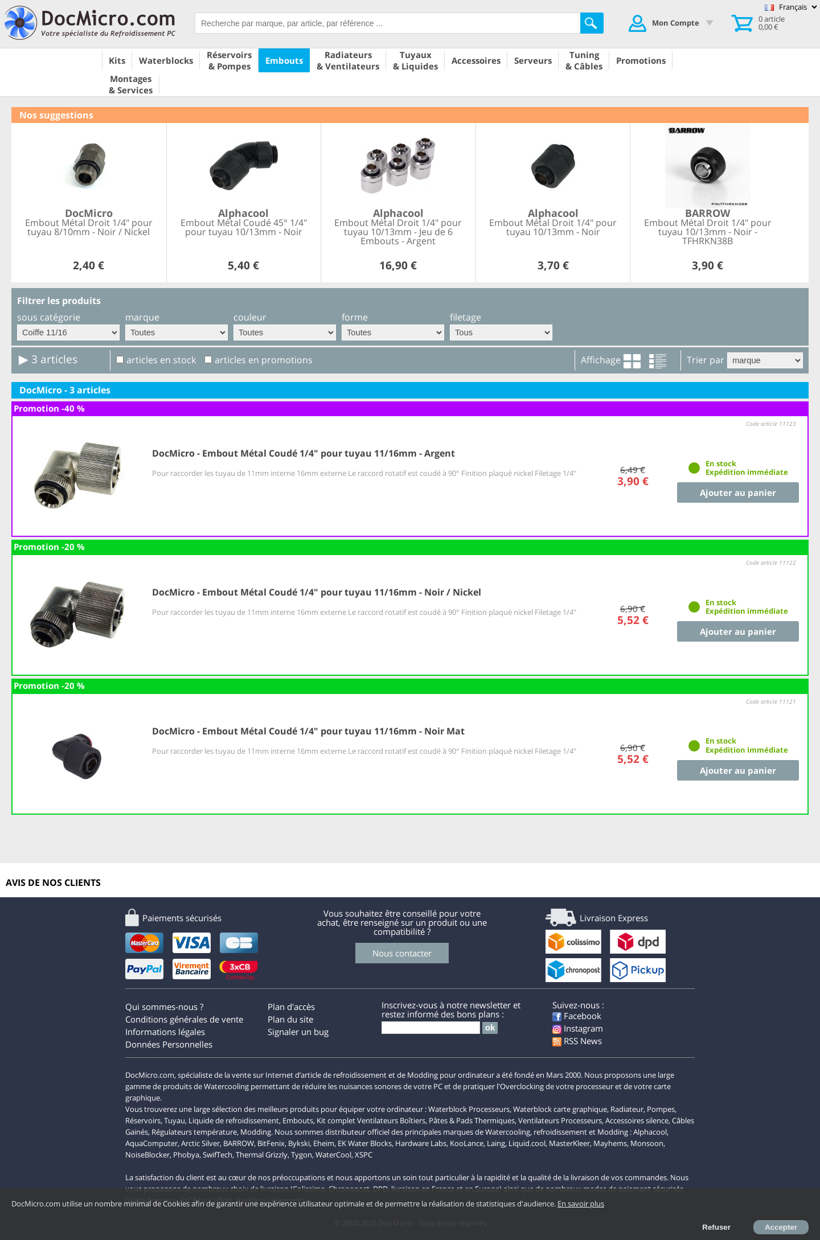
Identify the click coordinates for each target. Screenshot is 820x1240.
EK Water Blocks (365, 1143)
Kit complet (336, 1120)
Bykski (299, 1143)
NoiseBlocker (147, 1154)
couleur (249, 317)
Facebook (576, 1015)
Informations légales (165, 1031)
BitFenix (271, 1143)
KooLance (466, 1143)
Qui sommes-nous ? (164, 1006)
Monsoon (646, 1143)
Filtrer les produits (59, 300)
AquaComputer (151, 1143)
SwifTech (217, 1154)
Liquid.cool (527, 1143)
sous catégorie (48, 317)
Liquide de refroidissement (233, 1120)
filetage (465, 317)
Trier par (705, 360)
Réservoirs (143, 1120)
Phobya (186, 1154)
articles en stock (161, 360)
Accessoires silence (637, 1120)
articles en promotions (264, 360)
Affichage (601, 360)
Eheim (323, 1143)
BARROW (238, 1143)
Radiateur (626, 1109)
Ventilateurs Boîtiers (391, 1120)
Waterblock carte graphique (560, 1109)
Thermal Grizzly (262, 1154)
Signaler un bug (298, 1031)
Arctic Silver (200, 1143)
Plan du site (290, 1019)
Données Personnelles (168, 1044)
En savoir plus (580, 1203)
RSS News (577, 1040)
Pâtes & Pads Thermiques (472, 1120)
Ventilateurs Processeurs (560, 1120)
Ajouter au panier (738, 492)
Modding (255, 1132)
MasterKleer (569, 1143)
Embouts (297, 1120)
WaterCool (333, 1154)
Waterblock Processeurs (469, 1109)
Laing (496, 1143)
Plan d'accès (291, 1006)
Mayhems (610, 1143)
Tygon (301, 1154)
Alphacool (650, 1132)
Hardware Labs (420, 1143)
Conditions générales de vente (184, 1019)
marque (142, 317)
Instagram (577, 1028)
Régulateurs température (194, 1132)
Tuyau (174, 1120)
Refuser (716, 1227)
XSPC (363, 1154)
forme (355, 317)
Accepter (781, 1227)
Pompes (661, 1109)
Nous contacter (402, 953)
